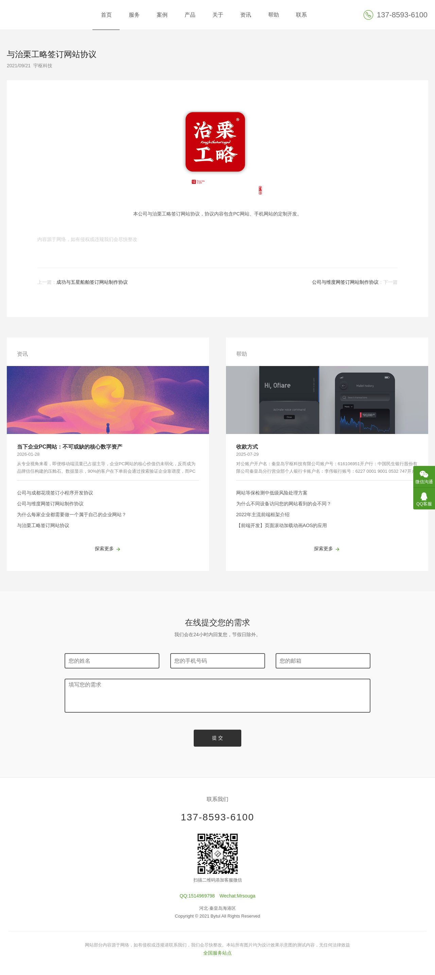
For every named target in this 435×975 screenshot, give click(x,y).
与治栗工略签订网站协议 (43, 525)
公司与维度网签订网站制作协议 (345, 282)
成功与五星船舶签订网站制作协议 (92, 282)
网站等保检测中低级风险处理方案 (272, 492)
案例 (162, 15)
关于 (217, 15)
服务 (134, 15)
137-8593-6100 (217, 817)
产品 (190, 15)
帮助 (273, 15)
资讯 (245, 15)
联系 (301, 15)
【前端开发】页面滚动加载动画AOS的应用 (281, 525)
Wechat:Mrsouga (238, 896)
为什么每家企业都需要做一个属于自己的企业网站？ (71, 514)
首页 (106, 15)
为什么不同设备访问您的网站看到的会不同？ (283, 503)
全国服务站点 (217, 953)
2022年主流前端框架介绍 (263, 514)
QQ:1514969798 (197, 896)
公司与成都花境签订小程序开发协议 (55, 492)
